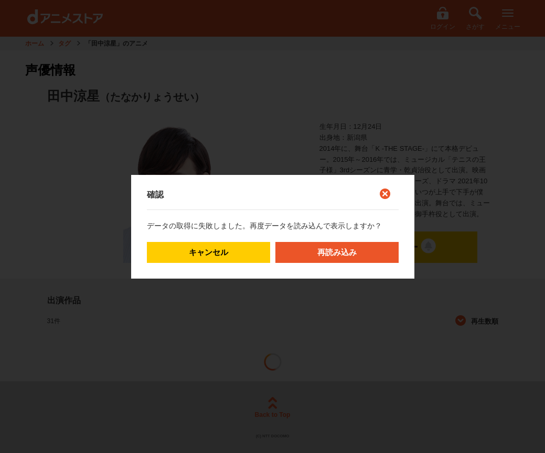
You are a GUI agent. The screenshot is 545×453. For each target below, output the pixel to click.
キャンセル (208, 252)
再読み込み (337, 252)
